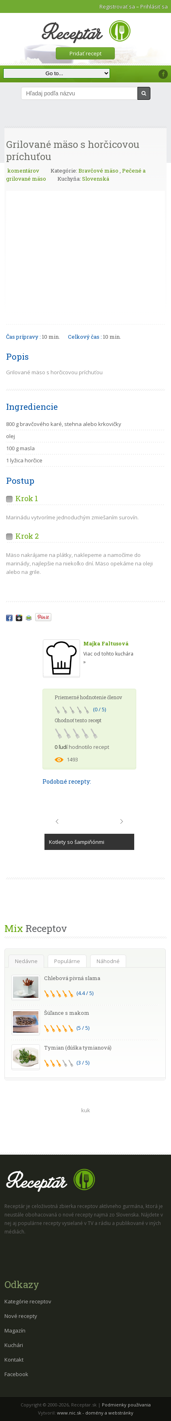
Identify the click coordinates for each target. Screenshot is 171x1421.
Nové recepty (20, 1316)
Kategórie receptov (27, 1301)
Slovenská (95, 178)
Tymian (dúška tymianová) (78, 1047)
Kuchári (13, 1345)
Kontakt (13, 1359)
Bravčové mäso (98, 170)
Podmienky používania (126, 1405)
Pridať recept (85, 53)
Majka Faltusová (106, 643)
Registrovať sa (117, 6)
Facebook (16, 1374)
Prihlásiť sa (154, 6)
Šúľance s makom (66, 1012)
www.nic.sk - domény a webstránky (95, 1413)
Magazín (14, 1330)
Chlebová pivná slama (72, 978)
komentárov (22, 170)
